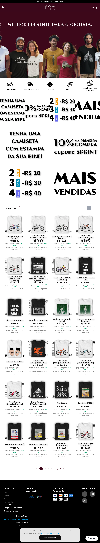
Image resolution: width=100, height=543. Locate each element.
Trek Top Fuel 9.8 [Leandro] (61, 279)
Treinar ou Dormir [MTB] (62, 320)
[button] (3, 7)
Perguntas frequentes (13, 508)
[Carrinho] (97, 7)
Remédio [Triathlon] (61, 444)
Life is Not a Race (14, 320)
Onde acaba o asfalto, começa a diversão (38, 279)
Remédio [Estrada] (14, 444)
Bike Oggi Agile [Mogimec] (85, 444)
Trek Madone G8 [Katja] (14, 237)
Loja (5, 492)
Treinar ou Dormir (14, 361)
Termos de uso (10, 499)
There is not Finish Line (85, 279)
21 (58, 468)
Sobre (6, 495)
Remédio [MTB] (85, 403)
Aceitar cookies (50, 538)
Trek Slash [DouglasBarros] (61, 362)
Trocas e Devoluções (12, 511)
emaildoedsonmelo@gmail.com (16, 520)
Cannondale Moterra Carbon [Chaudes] (38, 237)
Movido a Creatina (38, 320)
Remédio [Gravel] (38, 444)
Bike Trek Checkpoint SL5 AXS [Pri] (85, 237)
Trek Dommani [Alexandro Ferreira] (14, 279)
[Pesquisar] (93, 7)
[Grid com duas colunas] (89, 208)
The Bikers (62, 403)
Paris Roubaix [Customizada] (38, 403)
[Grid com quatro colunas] (93, 208)
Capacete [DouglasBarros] (38, 362)
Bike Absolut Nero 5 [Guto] (62, 237)
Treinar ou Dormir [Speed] (85, 320)
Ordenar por (12, 208)
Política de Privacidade (9, 503)
